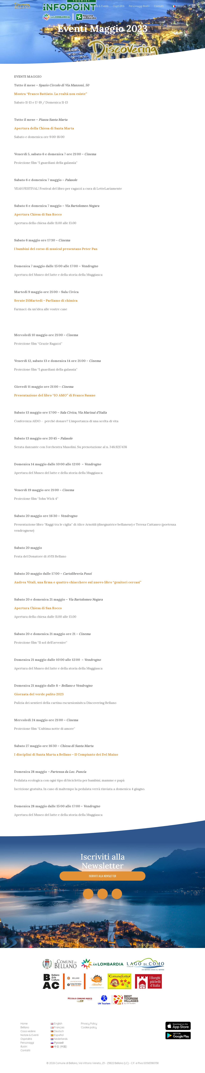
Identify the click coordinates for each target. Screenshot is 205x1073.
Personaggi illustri (139, 6)
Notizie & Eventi (99, 6)
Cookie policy (89, 1027)
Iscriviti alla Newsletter (102, 876)
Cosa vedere (78, 6)
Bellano (61, 6)
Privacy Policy (89, 1023)
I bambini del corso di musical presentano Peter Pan (55, 249)
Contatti (159, 6)
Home (49, 6)
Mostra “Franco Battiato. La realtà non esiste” (50, 94)
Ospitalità (118, 6)
